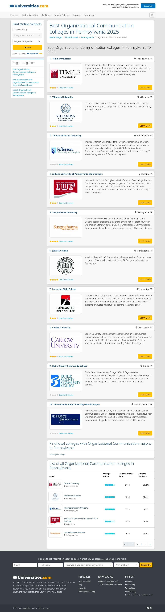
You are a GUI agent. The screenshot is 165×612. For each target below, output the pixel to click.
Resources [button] (89, 15)
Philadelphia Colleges (57, 454)
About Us (82, 588)
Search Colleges (84, 581)
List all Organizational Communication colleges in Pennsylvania (24, 93)
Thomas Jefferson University (66, 135)
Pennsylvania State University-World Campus (76, 404)
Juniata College (60, 250)
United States (71, 37)
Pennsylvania (87, 37)
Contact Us (129, 581)
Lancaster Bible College (64, 289)
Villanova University (62, 97)
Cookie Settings (131, 591)
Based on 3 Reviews (66, 126)
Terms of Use (130, 588)
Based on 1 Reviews (66, 241)
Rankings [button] (46, 15)
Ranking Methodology (87, 591)
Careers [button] (76, 15)
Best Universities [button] (30, 15)
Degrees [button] (14, 15)
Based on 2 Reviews (66, 356)
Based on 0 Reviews (66, 164)
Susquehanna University (64, 212)
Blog (80, 585)
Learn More (145, 87)
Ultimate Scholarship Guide (108, 581)
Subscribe (148, 6)
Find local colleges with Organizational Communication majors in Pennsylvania (26, 82)
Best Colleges (56, 37)
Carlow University (61, 327)
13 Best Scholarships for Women (110, 585)
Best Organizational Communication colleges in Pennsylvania (24, 72)
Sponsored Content (20, 53)
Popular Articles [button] (61, 15)
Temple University (61, 58)
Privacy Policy (130, 585)
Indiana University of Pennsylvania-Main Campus (77, 173)
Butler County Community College (69, 366)
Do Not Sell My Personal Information (138, 595)
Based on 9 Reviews (66, 88)
